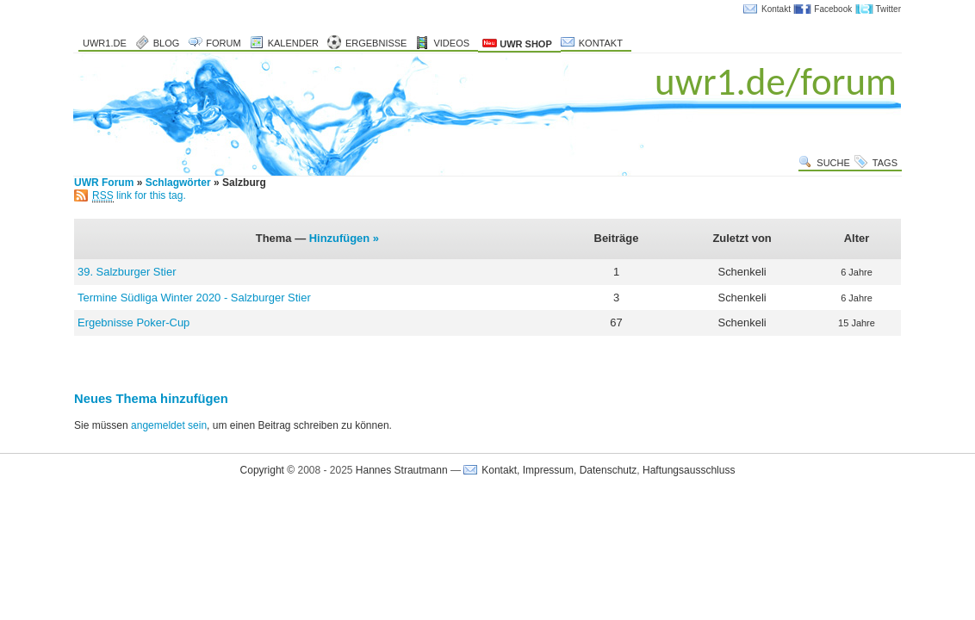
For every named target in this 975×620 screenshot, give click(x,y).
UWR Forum (104, 183)
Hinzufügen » (344, 238)
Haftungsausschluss (689, 470)
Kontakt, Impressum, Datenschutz (559, 470)
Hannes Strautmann (402, 470)
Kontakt (776, 9)
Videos (451, 43)
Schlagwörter (178, 183)
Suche (833, 163)
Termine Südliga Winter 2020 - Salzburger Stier (194, 297)
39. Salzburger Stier (127, 271)
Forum (223, 43)
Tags (885, 163)
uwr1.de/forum (776, 81)
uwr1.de (105, 43)
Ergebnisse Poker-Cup (133, 322)
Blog (166, 43)
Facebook (833, 9)
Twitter (888, 9)
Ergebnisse (376, 43)
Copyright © (267, 470)
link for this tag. (139, 195)
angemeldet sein (169, 425)
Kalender (293, 43)
